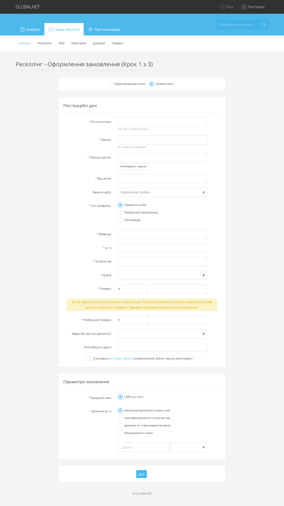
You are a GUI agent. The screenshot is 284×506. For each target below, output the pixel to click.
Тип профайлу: (100, 206)
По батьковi (102, 261)
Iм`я (107, 248)
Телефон (104, 289)
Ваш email (103, 178)
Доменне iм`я (100, 411)
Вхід (226, 7)
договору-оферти (121, 358)
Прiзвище (103, 234)
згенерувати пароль (133, 166)
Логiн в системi (99, 122)
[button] (30, 29)
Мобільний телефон (96, 320)
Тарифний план (99, 398)
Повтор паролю (99, 157)
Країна (105, 275)
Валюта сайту (102, 192)
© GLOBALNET (142, 494)
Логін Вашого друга (97, 347)
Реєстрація (252, 7)
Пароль (105, 140)
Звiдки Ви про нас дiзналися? (91, 334)
